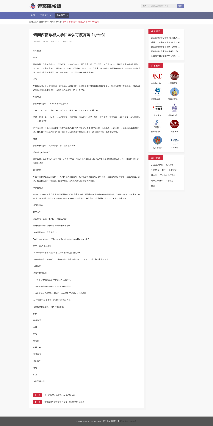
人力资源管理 (157, 165)
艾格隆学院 (157, 148)
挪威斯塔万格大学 (158, 132)
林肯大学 (174, 148)
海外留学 (62, 15)
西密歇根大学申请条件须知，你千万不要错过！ (171, 51)
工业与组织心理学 (167, 175)
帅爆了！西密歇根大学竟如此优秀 (165, 42)
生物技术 (155, 170)
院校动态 (57, 22)
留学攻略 (48, 22)
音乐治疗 (169, 181)
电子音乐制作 (157, 181)
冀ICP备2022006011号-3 (129, 421)
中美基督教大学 (174, 83)
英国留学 (45, 15)
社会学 (154, 175)
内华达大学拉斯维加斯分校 (162, 83)
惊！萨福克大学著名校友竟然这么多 (59, 395)
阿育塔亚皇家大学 (175, 99)
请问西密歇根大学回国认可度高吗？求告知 (81, 22)
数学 (164, 170)
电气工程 (169, 165)
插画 (153, 186)
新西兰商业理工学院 (159, 99)
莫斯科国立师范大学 (176, 115)
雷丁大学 (157, 115)
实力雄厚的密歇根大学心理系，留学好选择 (169, 56)
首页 (33, 15)
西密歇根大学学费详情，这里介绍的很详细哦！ (171, 47)
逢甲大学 (174, 132)
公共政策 (173, 170)
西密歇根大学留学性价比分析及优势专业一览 (170, 38)
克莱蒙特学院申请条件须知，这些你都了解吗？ (64, 402)
